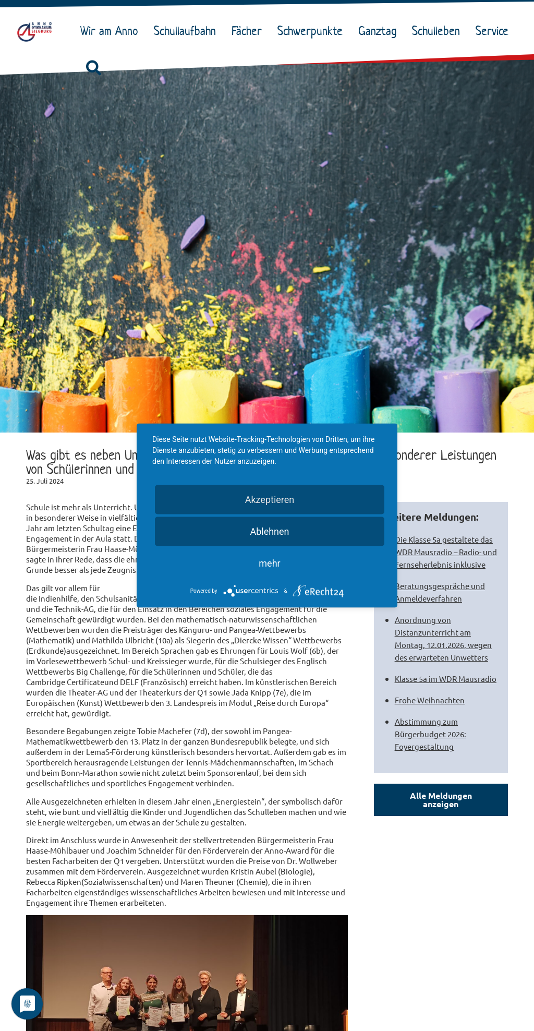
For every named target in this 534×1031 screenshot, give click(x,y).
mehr (269, 563)
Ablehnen (269, 531)
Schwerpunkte (312, 31)
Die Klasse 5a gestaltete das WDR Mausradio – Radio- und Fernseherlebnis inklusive (446, 551)
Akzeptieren (270, 499)
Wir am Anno (111, 31)
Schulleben (438, 31)
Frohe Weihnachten (430, 700)
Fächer (249, 31)
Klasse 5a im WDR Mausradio (445, 679)
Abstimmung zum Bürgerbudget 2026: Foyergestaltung (430, 733)
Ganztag (380, 31)
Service (495, 31)
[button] (94, 68)
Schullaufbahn (187, 31)
